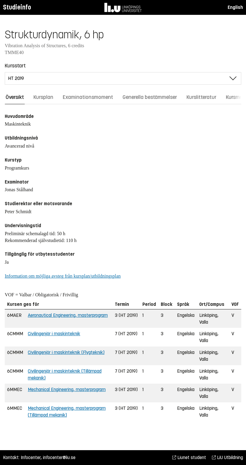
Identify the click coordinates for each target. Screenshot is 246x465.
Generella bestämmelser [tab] (150, 97)
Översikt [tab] (15, 97)
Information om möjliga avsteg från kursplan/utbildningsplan (62, 276)
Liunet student (189, 457)
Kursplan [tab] (43, 97)
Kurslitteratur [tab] (201, 97)
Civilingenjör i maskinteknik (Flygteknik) (66, 352)
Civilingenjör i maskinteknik (54, 333)
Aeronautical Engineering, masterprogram (68, 315)
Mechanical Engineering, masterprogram (67, 389)
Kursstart (15, 65)
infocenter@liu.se (59, 457)
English (235, 7)
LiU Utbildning (227, 457)
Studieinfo (17, 7)
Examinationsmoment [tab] (88, 97)
